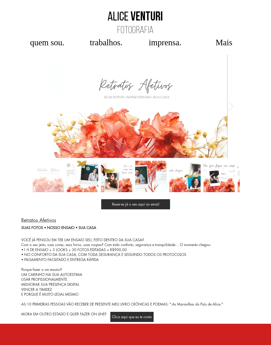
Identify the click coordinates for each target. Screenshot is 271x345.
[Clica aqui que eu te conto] (132, 317)
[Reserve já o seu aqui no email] (135, 204)
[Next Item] (231, 106)
